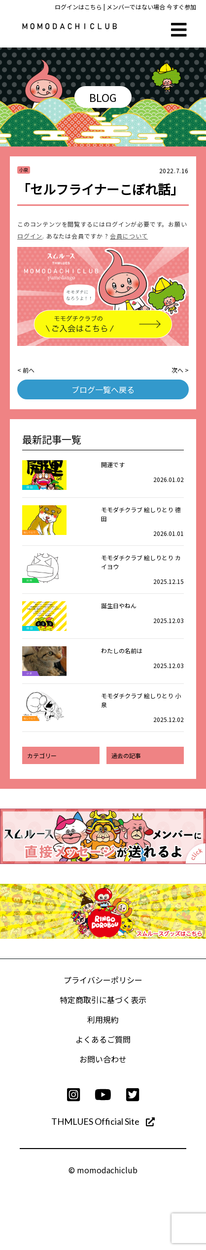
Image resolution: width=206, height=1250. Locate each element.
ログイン (29, 236)
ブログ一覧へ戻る (103, 389)
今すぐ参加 (181, 6)
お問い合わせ (103, 1059)
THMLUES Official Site (103, 1121)
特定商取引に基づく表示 (103, 1000)
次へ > (180, 370)
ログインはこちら (78, 6)
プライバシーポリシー (103, 980)
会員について (129, 236)
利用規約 (103, 1019)
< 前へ (25, 370)
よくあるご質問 (103, 1039)
